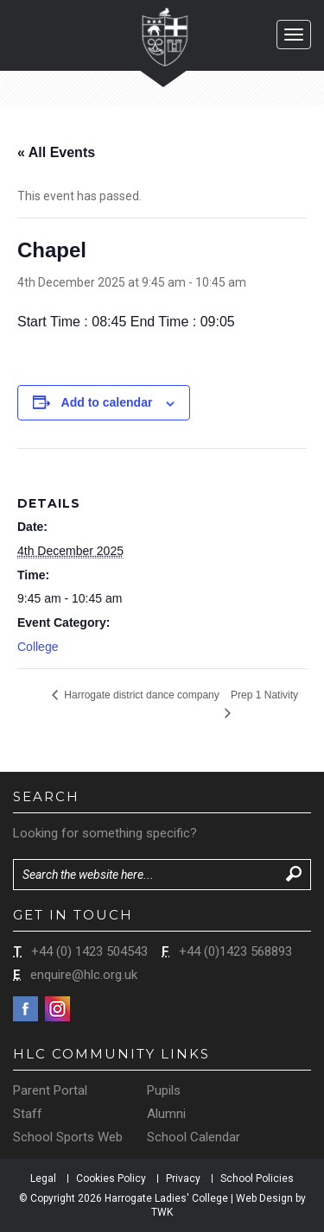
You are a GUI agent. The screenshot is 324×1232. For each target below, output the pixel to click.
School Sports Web (68, 1137)
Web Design (264, 1198)
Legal (43, 1178)
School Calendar (193, 1137)
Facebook (25, 1008)
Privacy (183, 1178)
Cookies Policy (111, 1178)
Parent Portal (50, 1090)
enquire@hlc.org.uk (83, 974)
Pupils (164, 1090)
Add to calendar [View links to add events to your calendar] (107, 402)
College (37, 647)
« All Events (56, 152)
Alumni (166, 1113)
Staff (27, 1113)
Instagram (57, 1008)
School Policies (257, 1178)
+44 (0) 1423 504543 (89, 951)
